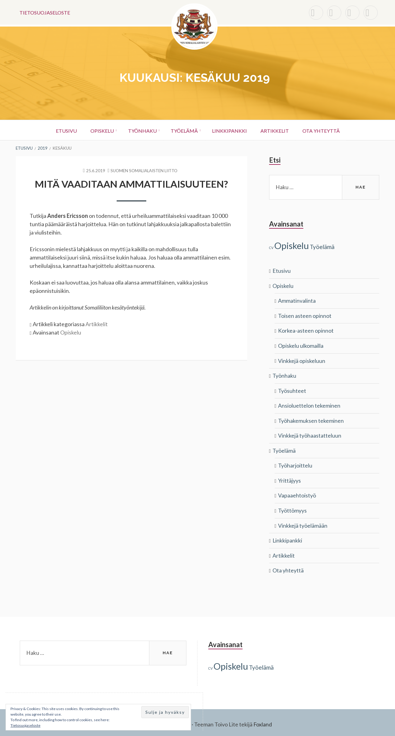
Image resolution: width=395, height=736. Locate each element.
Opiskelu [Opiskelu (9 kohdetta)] (291, 245)
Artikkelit (279, 130)
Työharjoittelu (295, 462)
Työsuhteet (292, 388)
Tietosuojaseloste (44, 12)
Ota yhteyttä (327, 130)
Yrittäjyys (289, 477)
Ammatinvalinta (297, 300)
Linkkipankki (231, 130)
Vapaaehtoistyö (297, 492)
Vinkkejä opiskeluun (301, 359)
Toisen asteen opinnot (304, 314)
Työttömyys (292, 507)
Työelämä (184, 130)
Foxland (262, 720)
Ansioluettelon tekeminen (309, 403)
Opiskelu (97, 130)
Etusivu (59, 130)
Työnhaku (140, 130)
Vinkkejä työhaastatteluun (309, 433)
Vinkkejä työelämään (302, 522)
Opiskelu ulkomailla (300, 344)
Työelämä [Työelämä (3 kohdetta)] (322, 246)
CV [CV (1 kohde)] (271, 247)
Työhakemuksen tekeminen (311, 418)
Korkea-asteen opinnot (306, 329)
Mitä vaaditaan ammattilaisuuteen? (131, 183)
